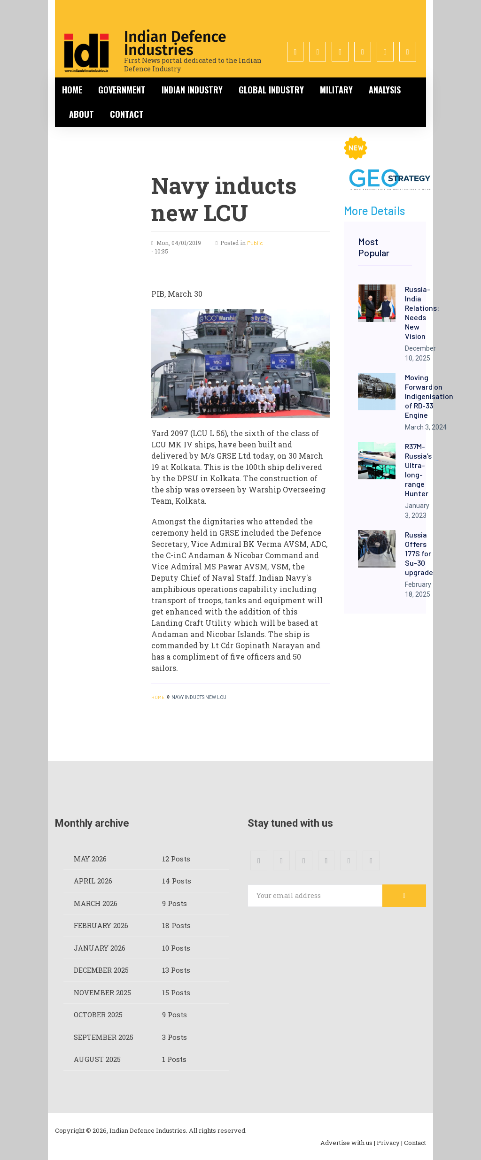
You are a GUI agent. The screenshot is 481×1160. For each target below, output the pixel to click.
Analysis (385, 90)
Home (72, 90)
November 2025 (103, 992)
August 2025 (97, 1059)
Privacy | (390, 1142)
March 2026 (96, 903)
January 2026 (100, 948)
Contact (127, 114)
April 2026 (93, 880)
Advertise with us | (347, 1142)
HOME (157, 697)
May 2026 (90, 858)
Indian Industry (192, 90)
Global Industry (271, 90)
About (81, 114)
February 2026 (101, 925)
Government (122, 90)
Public (255, 242)
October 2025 (98, 1014)
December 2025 (101, 970)
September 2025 (103, 1037)
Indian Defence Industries (175, 43)
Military (336, 90)
